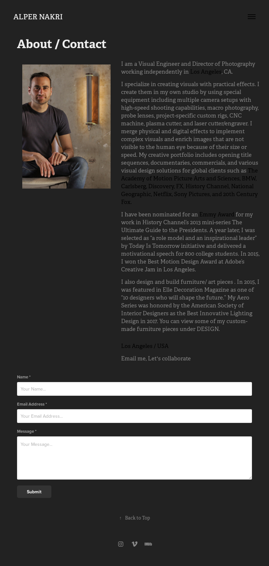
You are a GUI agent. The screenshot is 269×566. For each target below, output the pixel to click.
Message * (27, 431)
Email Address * (32, 404)
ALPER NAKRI (38, 16)
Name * (24, 376)
